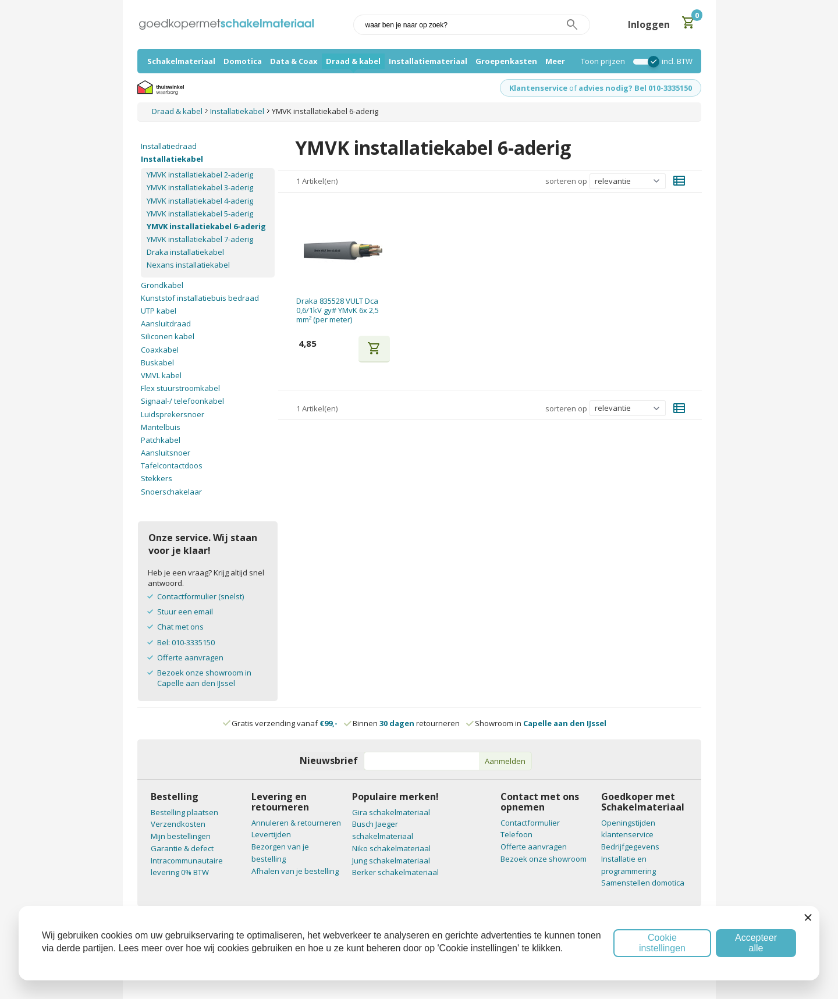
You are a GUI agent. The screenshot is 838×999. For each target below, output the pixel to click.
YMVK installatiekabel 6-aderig (206, 226)
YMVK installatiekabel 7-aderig (200, 239)
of (573, 88)
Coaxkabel (160, 349)
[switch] (643, 62)
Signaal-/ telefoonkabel (182, 401)
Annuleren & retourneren (296, 822)
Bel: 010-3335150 (186, 642)
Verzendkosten (178, 824)
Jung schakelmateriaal (391, 860)
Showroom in (536, 723)
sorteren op (566, 181)
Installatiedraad (169, 146)
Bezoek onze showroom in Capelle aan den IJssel (204, 677)
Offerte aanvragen (190, 657)
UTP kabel (158, 310)
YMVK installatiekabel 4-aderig (200, 200)
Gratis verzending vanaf (285, 723)
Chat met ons (180, 626)
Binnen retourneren (402, 723)
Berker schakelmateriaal (395, 872)
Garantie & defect (182, 848)
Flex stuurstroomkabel (180, 388)
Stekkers (156, 478)
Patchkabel (160, 440)
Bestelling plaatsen (184, 812)
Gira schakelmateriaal (391, 812)
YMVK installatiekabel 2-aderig (200, 174)
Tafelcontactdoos (172, 465)
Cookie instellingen (662, 943)
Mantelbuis (160, 427)
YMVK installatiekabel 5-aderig (200, 213)
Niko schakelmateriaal (391, 848)
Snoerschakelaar (171, 491)
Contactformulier (530, 822)
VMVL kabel (161, 375)
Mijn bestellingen (181, 836)
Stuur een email (185, 611)
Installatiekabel (172, 159)
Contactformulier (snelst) (200, 596)
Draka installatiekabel (185, 252)
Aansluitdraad (166, 323)
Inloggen (649, 24)
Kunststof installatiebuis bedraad (200, 298)
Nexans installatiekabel (188, 264)
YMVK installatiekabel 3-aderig (200, 187)
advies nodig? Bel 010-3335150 (635, 88)
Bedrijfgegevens (630, 846)
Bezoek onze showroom (543, 859)
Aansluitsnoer (165, 452)
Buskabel (157, 362)
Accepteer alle (756, 943)
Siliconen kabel (167, 336)
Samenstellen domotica (642, 882)
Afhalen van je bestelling (295, 871)
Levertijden (271, 834)
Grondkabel (162, 285)
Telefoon (516, 834)
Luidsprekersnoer (172, 414)
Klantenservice (538, 88)
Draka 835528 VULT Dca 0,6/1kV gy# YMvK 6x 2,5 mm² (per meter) (337, 310)
